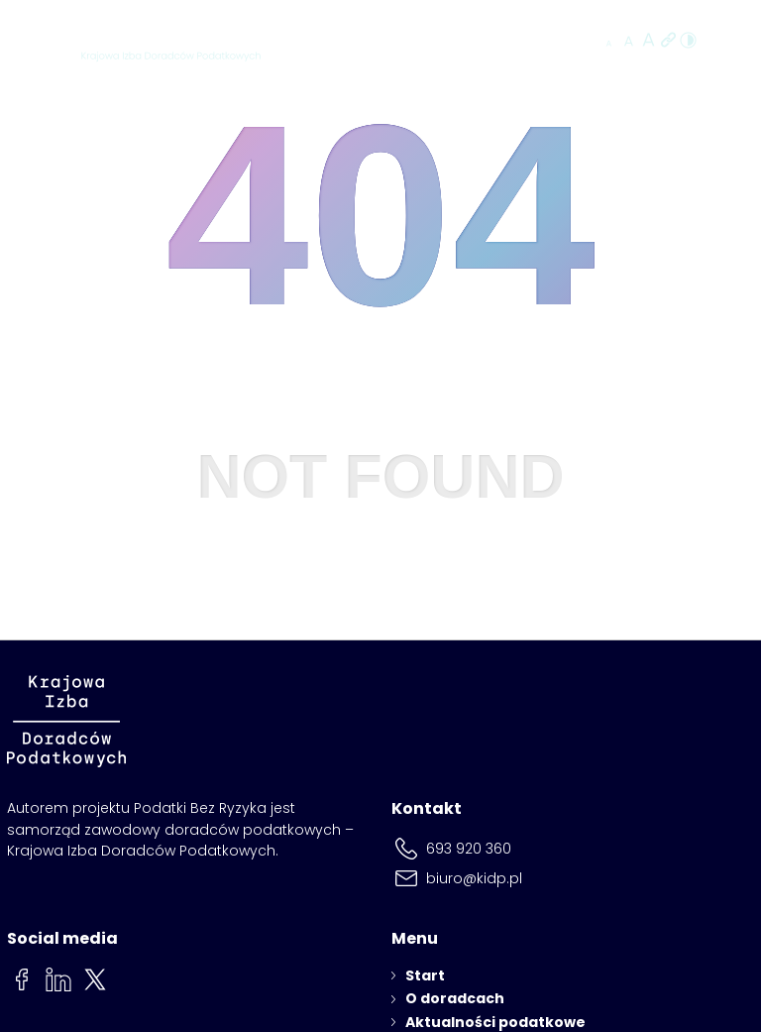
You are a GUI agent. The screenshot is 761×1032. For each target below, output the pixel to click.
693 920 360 (468, 849)
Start (425, 975)
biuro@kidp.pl (474, 878)
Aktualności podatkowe (495, 1022)
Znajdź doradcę (515, 42)
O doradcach (454, 998)
